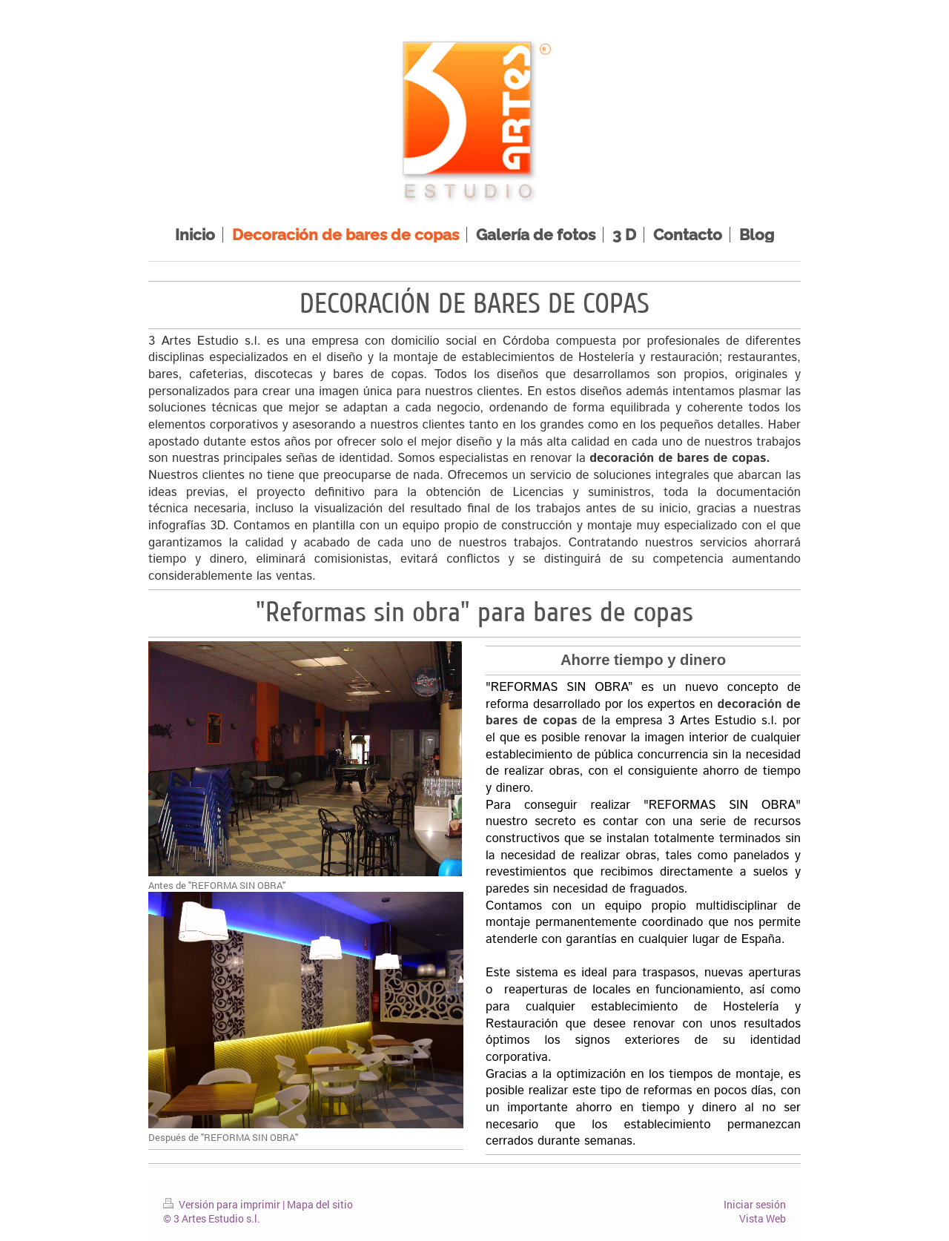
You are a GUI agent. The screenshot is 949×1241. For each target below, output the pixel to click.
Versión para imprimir (222, 1204)
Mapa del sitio (320, 1204)
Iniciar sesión (755, 1204)
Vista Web (762, 1218)
